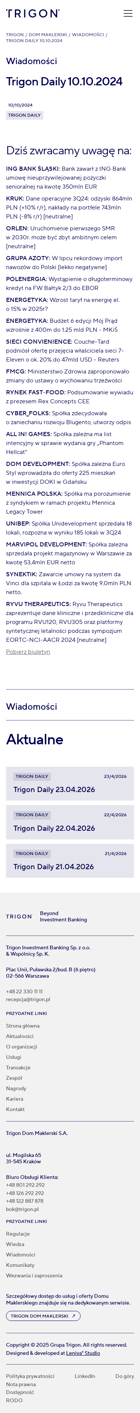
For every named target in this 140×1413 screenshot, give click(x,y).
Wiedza (15, 1244)
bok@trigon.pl (22, 1210)
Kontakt (15, 1109)
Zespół (14, 1078)
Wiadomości (88, 35)
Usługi (13, 1057)
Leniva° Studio (83, 1353)
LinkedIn (85, 1376)
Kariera (14, 1099)
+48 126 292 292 (25, 1193)
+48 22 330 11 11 (24, 992)
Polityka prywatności (30, 1376)
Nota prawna (21, 1385)
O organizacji (21, 1047)
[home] (33, 13)
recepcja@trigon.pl (28, 1000)
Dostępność (20, 1393)
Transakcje (18, 1068)
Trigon (15, 35)
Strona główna (23, 1026)
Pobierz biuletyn (28, 652)
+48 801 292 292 (25, 1185)
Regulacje (18, 1234)
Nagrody (16, 1088)
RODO (14, 1401)
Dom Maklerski (48, 35)
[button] (126, 13)
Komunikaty (20, 1265)
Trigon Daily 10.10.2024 (34, 41)
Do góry (124, 1376)
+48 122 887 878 (24, 1201)
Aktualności (20, 1036)
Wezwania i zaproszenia (34, 1275)
